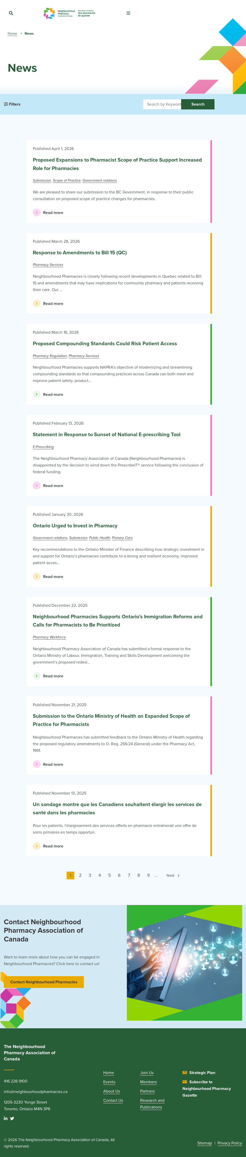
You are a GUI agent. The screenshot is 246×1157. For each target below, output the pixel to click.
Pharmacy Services (48, 265)
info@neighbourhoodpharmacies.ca (35, 1091)
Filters (12, 104)
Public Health (99, 538)
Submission (42, 180)
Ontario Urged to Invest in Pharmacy (75, 526)
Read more (48, 212)
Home (12, 33)
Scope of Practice (67, 180)
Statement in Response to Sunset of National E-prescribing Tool (106, 435)
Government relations (100, 180)
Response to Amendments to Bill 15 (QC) (80, 253)
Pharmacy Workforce (49, 637)
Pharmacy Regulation (50, 356)
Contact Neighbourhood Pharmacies (43, 982)
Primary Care (122, 538)
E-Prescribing (43, 447)
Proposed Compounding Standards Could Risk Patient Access (105, 344)
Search (197, 104)
